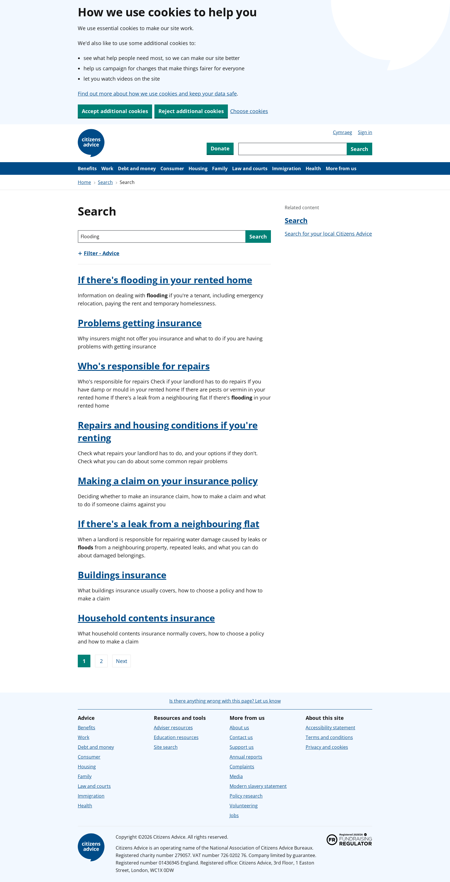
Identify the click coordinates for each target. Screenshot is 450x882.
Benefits (87, 168)
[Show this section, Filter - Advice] (98, 253)
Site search (166, 747)
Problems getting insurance (139, 323)
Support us (242, 747)
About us (239, 727)
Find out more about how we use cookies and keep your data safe (157, 93)
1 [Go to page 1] (84, 661)
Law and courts (249, 168)
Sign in (365, 132)
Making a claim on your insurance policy (167, 480)
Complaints (242, 766)
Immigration (286, 168)
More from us (341, 168)
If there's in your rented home (165, 280)
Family (220, 168)
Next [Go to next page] (121, 661)
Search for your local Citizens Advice (328, 233)
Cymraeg (342, 132)
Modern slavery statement (258, 786)
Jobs (234, 815)
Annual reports (246, 757)
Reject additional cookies (191, 111)
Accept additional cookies (115, 111)
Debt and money (137, 168)
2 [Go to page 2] (101, 661)
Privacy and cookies (327, 747)
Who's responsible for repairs (144, 366)
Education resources (176, 737)
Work (107, 168)
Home (84, 182)
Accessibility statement (330, 727)
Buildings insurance (122, 575)
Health (313, 168)
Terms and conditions (329, 737)
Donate (220, 148)
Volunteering (244, 805)
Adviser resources (173, 727)
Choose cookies (249, 111)
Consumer (172, 168)
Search (105, 182)
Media (236, 776)
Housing (198, 168)
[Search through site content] (292, 149)
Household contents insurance (146, 618)
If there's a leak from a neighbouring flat (168, 523)
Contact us (241, 737)
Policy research (246, 796)
